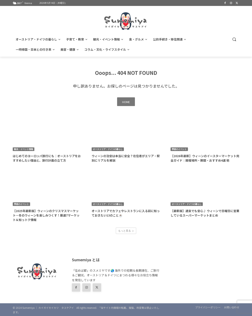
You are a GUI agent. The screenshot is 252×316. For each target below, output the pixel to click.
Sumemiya (28, 307)
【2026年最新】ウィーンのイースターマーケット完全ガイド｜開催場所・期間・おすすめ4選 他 (205, 158)
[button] (234, 39)
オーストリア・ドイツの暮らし (108, 149)
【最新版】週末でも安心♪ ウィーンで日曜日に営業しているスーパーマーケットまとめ (205, 213)
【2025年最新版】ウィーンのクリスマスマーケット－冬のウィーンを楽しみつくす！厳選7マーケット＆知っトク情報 (46, 215)
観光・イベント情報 (23, 149)
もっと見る (126, 230)
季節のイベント (179, 149)
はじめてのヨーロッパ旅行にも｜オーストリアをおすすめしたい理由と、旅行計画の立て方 (47, 158)
